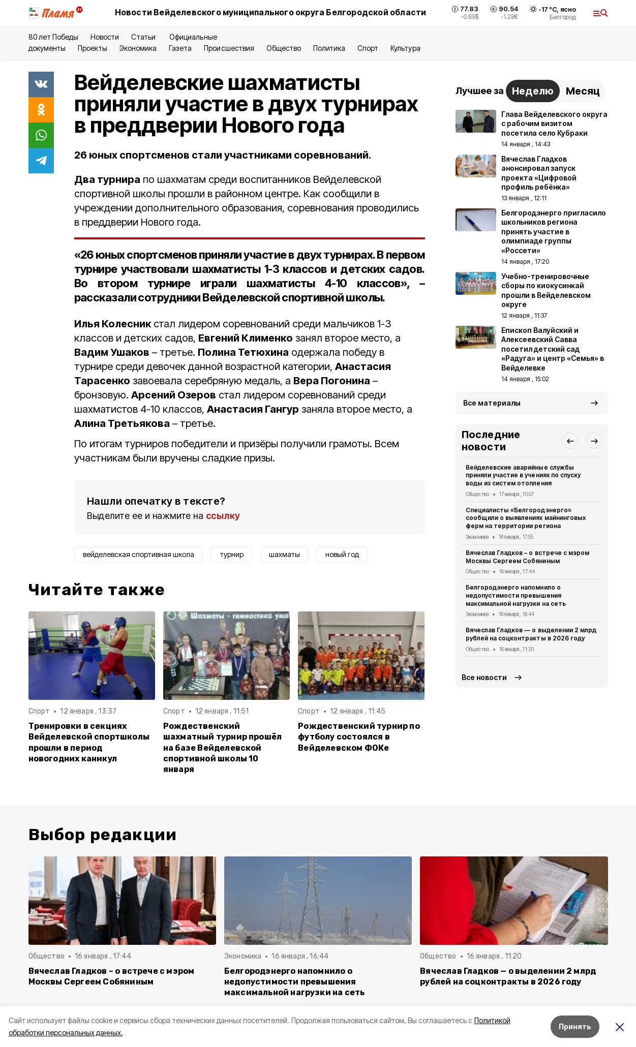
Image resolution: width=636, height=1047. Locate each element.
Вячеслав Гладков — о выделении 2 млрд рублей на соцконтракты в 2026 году (531, 634)
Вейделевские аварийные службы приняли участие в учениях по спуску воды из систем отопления (523, 475)
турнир (232, 554)
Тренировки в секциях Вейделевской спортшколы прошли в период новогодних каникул (88, 742)
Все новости (484, 677)
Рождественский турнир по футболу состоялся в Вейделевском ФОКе (359, 736)
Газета (180, 48)
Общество (283, 48)
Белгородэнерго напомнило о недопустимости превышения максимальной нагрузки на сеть (516, 595)
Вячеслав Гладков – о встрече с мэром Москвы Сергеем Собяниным (527, 557)
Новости (104, 37)
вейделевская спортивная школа (138, 554)
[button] (570, 441)
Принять (575, 1026)
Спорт (367, 48)
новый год (342, 554)
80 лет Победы (53, 37)
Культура (405, 48)
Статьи (144, 37)
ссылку (223, 515)
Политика (329, 48)
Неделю (533, 91)
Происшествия (229, 48)
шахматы (284, 554)
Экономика (138, 48)
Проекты (92, 48)
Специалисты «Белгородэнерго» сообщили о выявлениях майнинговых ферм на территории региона (526, 518)
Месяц (583, 91)
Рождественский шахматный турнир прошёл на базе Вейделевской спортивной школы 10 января (222, 747)
